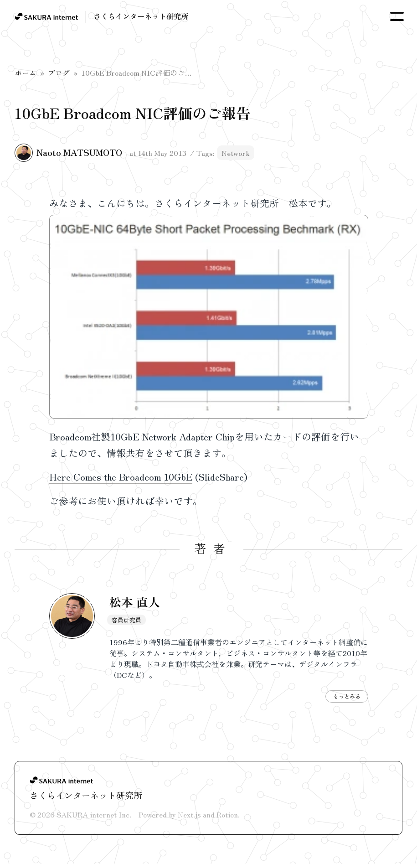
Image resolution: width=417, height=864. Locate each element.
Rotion (227, 814)
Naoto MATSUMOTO (79, 152)
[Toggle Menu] (397, 16)
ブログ (59, 72)
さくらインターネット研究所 (140, 15)
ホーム (25, 72)
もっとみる (346, 696)
